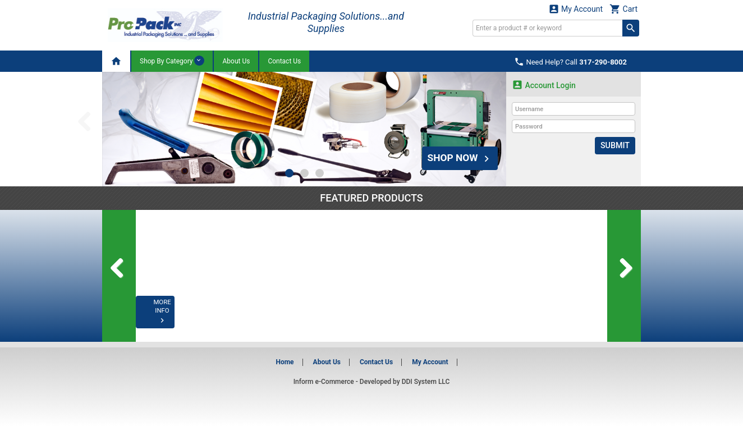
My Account (575, 8)
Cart (623, 8)
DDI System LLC (426, 382)
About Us (236, 61)
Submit (615, 145)
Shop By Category (172, 61)
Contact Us (284, 61)
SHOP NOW (458, 156)
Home (284, 362)
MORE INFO (182, 319)
